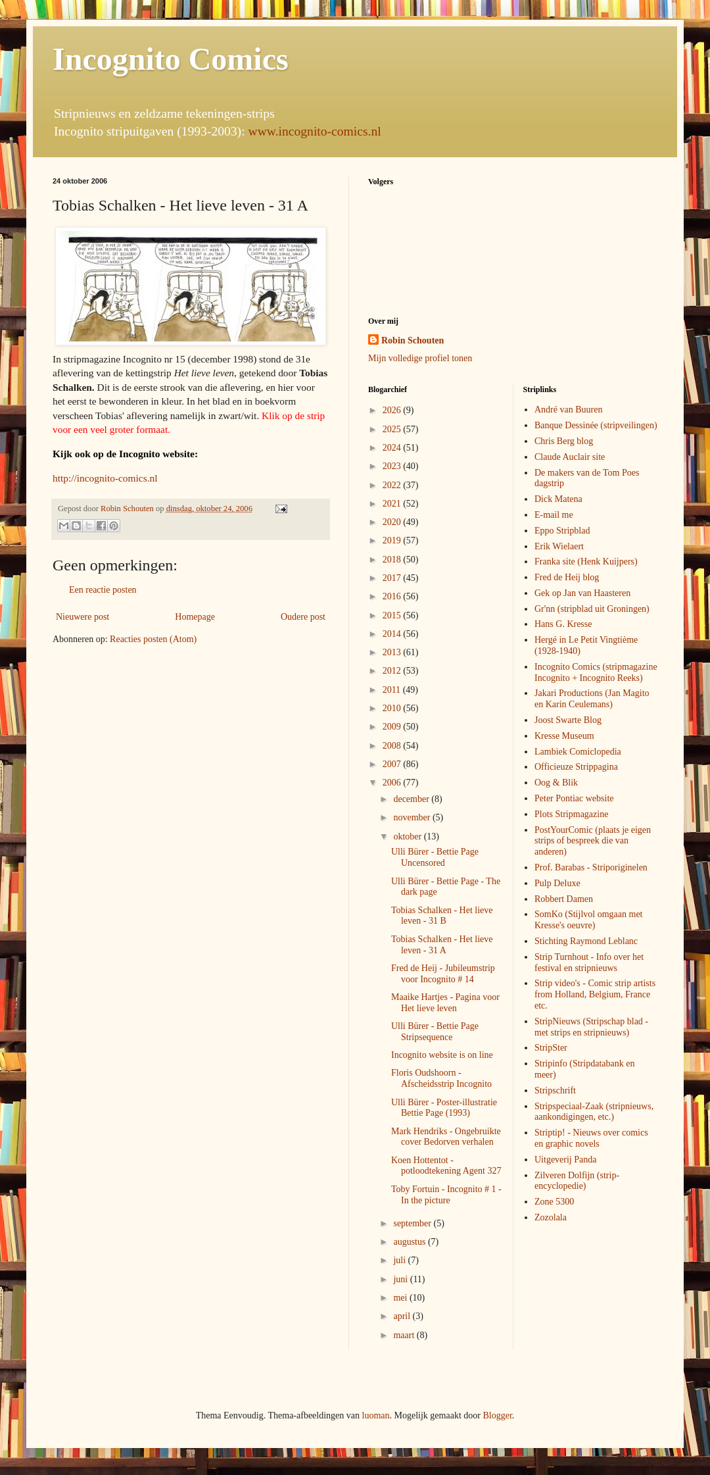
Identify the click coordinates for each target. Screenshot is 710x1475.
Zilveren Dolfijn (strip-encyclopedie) (576, 1180)
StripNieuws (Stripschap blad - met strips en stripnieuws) (591, 1027)
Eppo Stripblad (562, 531)
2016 (393, 596)
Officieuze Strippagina (576, 767)
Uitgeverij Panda (565, 1159)
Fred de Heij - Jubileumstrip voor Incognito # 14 (443, 973)
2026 (393, 410)
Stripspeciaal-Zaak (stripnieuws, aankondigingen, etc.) (593, 1111)
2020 (393, 522)
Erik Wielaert (559, 546)
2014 (393, 634)
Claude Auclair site (569, 457)
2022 (393, 485)
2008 (393, 746)
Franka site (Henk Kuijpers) (586, 561)
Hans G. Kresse (563, 624)
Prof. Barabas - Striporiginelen (591, 867)
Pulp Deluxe (557, 883)
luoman (376, 1415)
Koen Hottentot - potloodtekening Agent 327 (446, 1165)
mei (401, 1298)
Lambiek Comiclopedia (577, 752)
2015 (393, 615)
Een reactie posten (103, 590)
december (412, 799)
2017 (393, 578)
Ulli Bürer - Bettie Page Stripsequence (435, 1031)
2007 (393, 764)
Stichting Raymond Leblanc (586, 941)
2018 (393, 559)
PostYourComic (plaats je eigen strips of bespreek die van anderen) (592, 841)
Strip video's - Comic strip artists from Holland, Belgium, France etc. (594, 994)
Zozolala (550, 1217)
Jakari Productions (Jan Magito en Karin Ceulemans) (592, 698)
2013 (393, 652)
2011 (393, 690)
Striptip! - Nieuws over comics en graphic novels (591, 1138)
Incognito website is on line (442, 1055)
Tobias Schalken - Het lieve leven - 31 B (442, 915)
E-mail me (553, 515)
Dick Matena (558, 499)
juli (400, 1260)
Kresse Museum (564, 736)
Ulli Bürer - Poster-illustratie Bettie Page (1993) (444, 1107)
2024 (393, 448)
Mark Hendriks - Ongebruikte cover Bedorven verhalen (446, 1136)
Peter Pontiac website (574, 798)
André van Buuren (568, 409)
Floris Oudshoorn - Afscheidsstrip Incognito (441, 1078)
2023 (393, 466)
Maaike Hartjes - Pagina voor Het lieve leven (445, 1002)
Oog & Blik (556, 783)
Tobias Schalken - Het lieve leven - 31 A (442, 944)
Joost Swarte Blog (568, 720)
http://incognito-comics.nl (105, 478)
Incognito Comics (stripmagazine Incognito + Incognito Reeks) (595, 672)
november (412, 817)
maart (404, 1335)
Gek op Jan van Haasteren (582, 593)
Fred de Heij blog (566, 577)
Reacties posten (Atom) (153, 639)
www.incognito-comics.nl (314, 131)
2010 (393, 708)
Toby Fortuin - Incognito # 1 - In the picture (446, 1194)
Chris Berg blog (563, 441)
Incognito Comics (171, 58)
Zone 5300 (554, 1202)
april (402, 1316)
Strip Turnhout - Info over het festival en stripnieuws (589, 962)
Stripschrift (555, 1090)
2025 (393, 429)
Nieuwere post (82, 617)
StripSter (550, 1048)
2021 (393, 504)
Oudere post (303, 617)
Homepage (195, 617)
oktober (408, 836)
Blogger (497, 1415)
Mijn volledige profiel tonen (420, 358)
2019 (393, 540)
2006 (393, 783)
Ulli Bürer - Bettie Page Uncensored (435, 857)
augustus (410, 1242)
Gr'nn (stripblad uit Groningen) (592, 609)
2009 (393, 727)
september (413, 1223)
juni (401, 1279)
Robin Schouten (412, 340)
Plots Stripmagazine (571, 814)
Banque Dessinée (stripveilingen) (595, 425)
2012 (393, 671)
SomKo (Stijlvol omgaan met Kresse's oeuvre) (588, 919)
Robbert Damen (563, 899)
